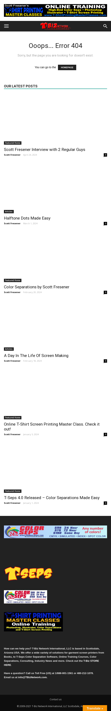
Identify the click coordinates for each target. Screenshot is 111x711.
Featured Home (12, 143)
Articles (9, 211)
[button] (105, 26)
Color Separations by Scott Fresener (36, 287)
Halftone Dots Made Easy (27, 218)
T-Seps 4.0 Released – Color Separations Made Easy (52, 497)
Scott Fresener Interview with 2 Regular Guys (44, 149)
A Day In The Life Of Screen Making (36, 355)
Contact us (55, 699)
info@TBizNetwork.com (32, 677)
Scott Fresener (12, 154)
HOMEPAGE (67, 67)
